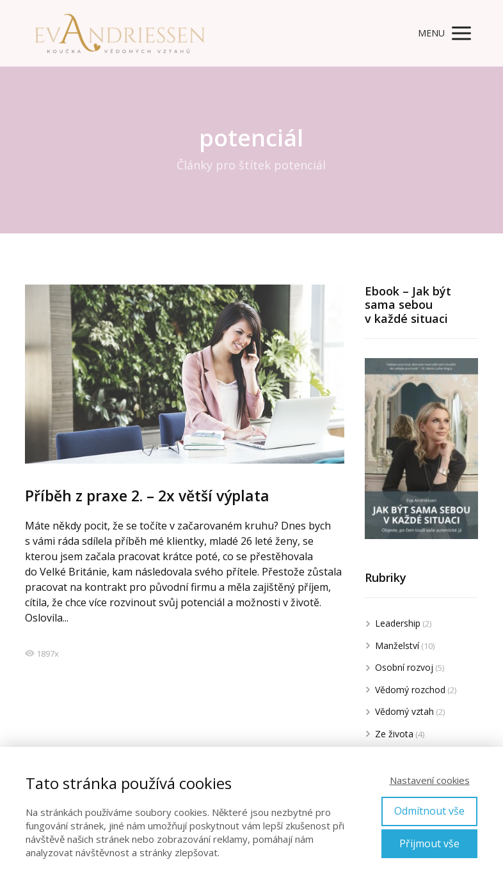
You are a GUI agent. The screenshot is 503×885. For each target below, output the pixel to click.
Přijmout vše (429, 843)
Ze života (394, 734)
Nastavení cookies (430, 780)
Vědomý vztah (404, 711)
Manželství (397, 645)
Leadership (397, 623)
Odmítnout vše (429, 811)
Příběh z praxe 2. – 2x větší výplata (147, 495)
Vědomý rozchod (410, 690)
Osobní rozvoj (404, 667)
